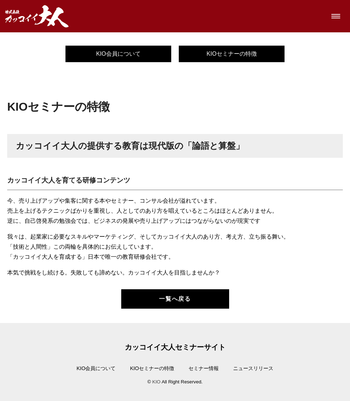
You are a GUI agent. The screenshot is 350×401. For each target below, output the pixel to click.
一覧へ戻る (175, 299)
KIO (156, 381)
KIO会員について (118, 54)
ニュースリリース (253, 368)
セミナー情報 (203, 368)
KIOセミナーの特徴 (231, 54)
